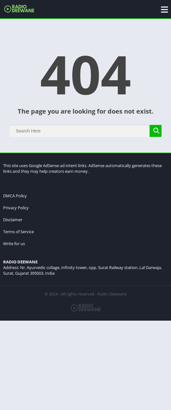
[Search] (85, 131)
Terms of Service (18, 231)
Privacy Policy (16, 208)
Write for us (14, 243)
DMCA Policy (15, 196)
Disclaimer (12, 219)
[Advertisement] (85, 365)
